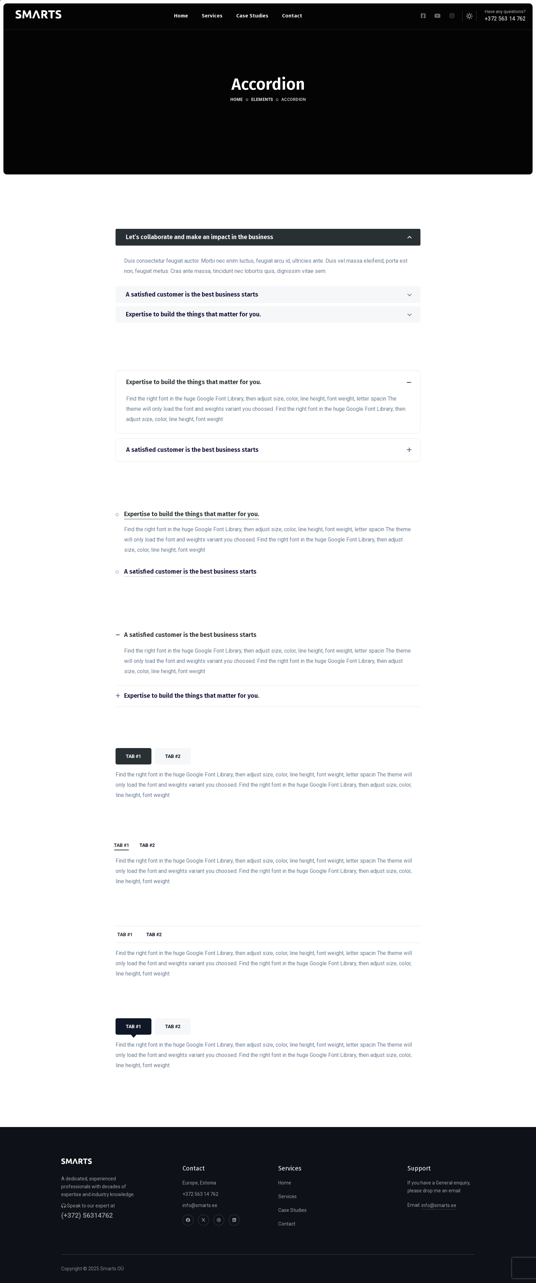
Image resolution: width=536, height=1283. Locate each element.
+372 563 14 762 (505, 18)
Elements (262, 99)
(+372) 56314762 (87, 1215)
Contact (286, 1224)
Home (236, 99)
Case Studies (292, 1210)
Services (287, 1196)
